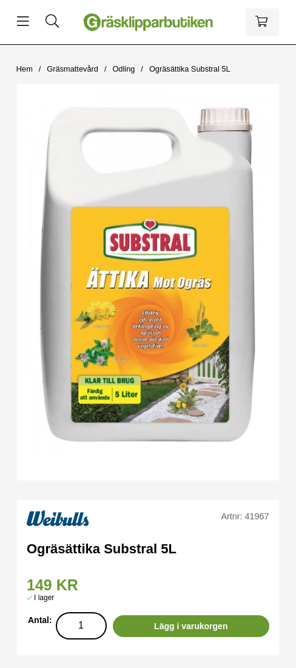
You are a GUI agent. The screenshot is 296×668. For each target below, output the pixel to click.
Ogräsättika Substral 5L (189, 68)
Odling (123, 68)
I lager (44, 597)
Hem (24, 68)
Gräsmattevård (72, 68)
